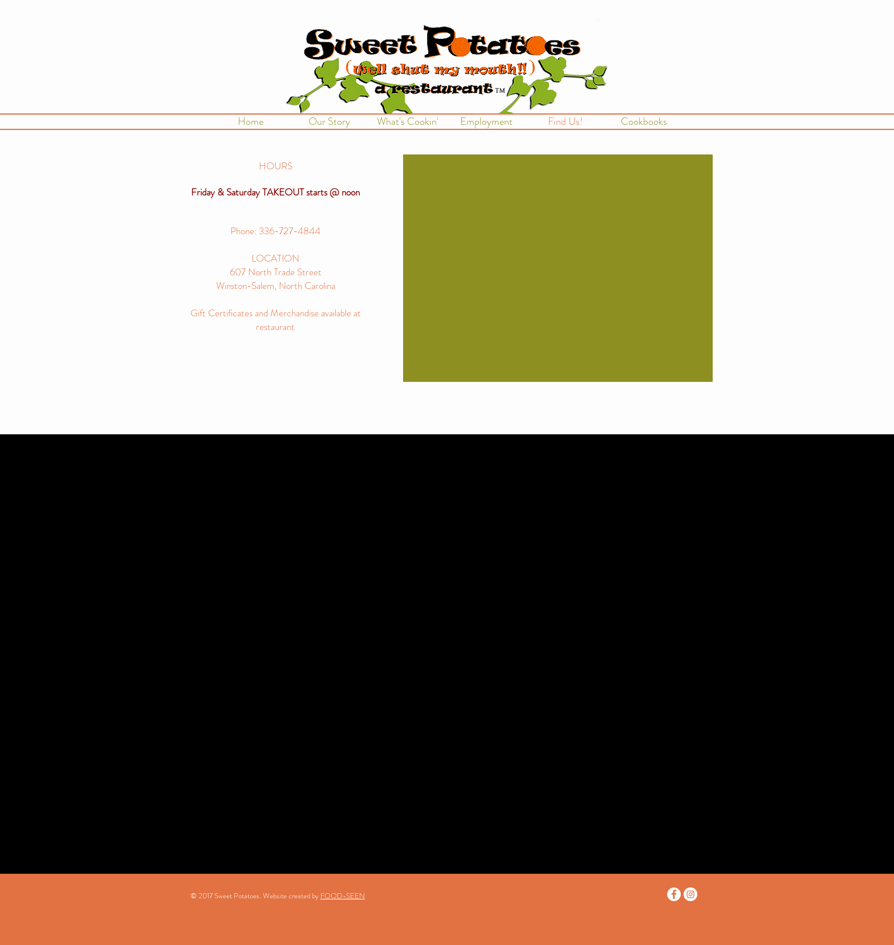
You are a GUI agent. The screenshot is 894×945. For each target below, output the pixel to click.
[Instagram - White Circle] (690, 894)
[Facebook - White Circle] (674, 894)
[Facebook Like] (276, 410)
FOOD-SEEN (342, 895)
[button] (407, 122)
